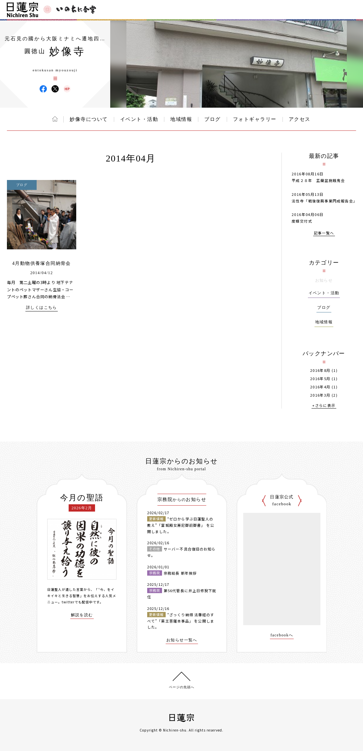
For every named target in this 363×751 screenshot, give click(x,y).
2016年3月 (320, 395)
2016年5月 (320, 378)
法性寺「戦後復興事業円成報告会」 (324, 200)
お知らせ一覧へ (181, 640)
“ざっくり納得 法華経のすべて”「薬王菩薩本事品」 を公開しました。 (180, 620)
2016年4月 (320, 387)
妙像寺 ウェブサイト (67, 88)
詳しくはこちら (41, 307)
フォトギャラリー (255, 119)
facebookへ (282, 635)
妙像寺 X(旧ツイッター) (55, 88)
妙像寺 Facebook (43, 88)
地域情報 (181, 119)
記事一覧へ (324, 233)
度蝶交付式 (302, 221)
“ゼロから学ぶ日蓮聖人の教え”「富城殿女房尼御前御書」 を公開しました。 (180, 525)
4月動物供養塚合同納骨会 (41, 263)
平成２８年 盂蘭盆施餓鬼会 (320, 180)
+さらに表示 (323, 406)
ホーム (54, 119)
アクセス (300, 119)
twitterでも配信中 (77, 601)
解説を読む (82, 615)
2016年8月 (320, 370)
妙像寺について (89, 119)
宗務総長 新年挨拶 (180, 573)
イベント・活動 (139, 119)
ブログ (212, 119)
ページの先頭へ (181, 687)
